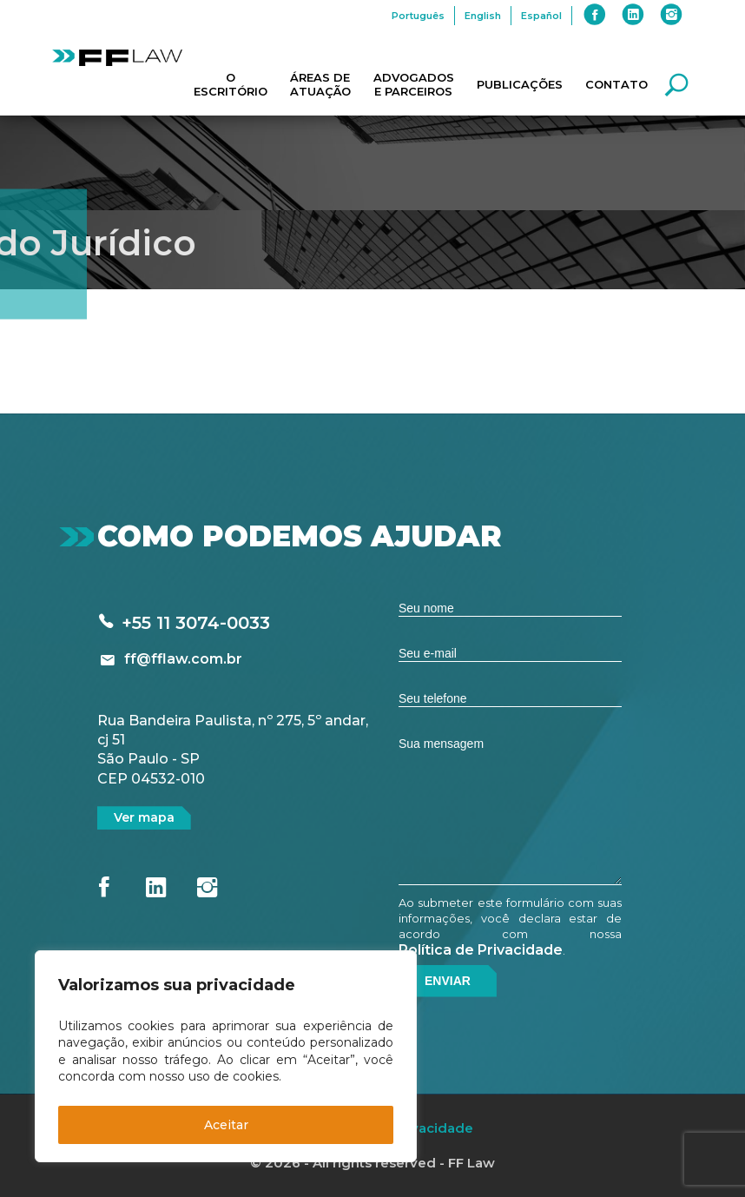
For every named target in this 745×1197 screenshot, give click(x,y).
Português (418, 16)
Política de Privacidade (481, 950)
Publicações (520, 84)
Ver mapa (144, 817)
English (483, 16)
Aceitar (226, 1125)
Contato (616, 84)
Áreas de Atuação (320, 84)
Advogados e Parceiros (413, 84)
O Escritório (230, 84)
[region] (226, 1056)
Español (541, 16)
